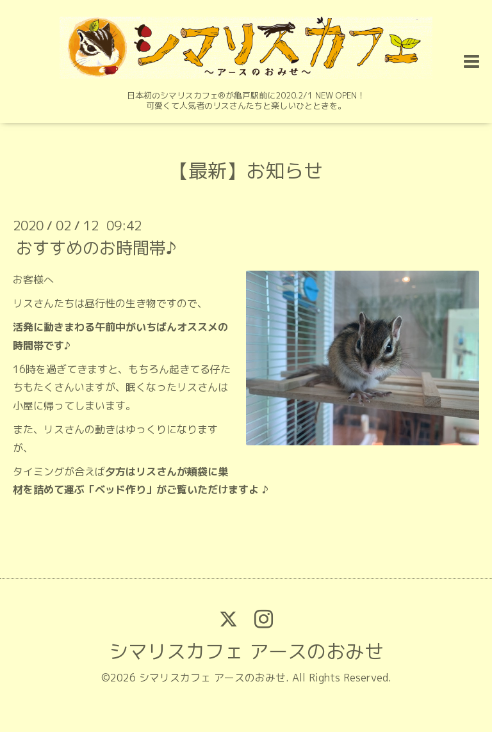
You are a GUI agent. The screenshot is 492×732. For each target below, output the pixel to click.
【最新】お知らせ (246, 170)
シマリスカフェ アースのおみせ (246, 651)
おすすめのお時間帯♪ (96, 247)
